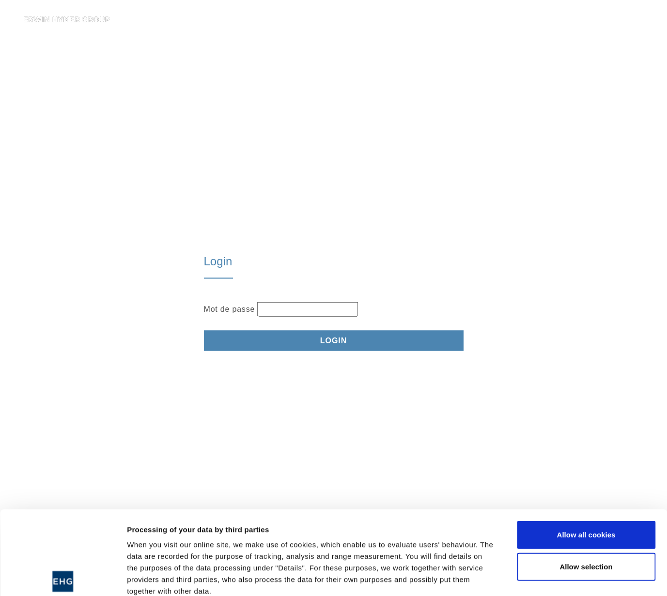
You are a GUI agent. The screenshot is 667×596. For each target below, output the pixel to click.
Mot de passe (229, 309)
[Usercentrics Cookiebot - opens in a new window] (62, 577)
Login (333, 340)
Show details (508, 577)
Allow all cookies (586, 448)
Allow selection (585, 479)
